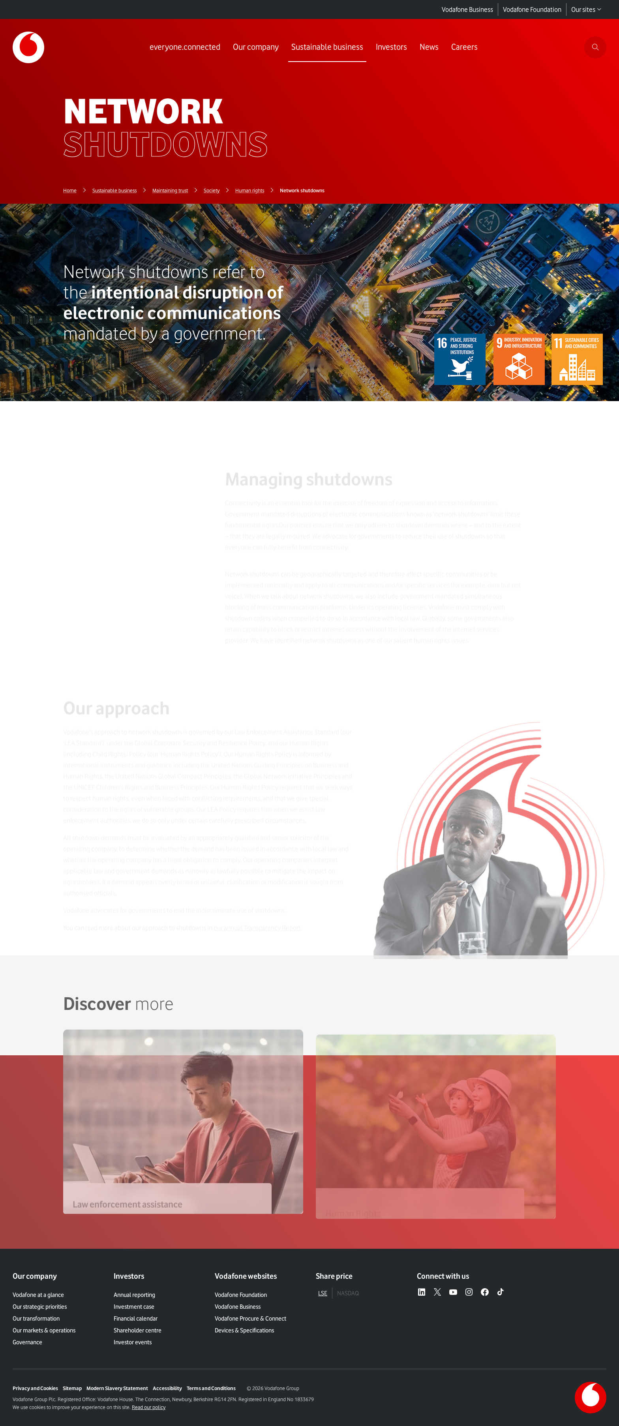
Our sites (586, 9)
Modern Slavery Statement (117, 1388)
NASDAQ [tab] (348, 1293)
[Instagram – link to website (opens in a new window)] (469, 1292)
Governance (27, 1342)
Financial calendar (136, 1318)
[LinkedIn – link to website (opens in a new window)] (421, 1292)
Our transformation (36, 1318)
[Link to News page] (429, 47)
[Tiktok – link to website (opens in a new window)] (500, 1292)
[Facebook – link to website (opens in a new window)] (485, 1292)
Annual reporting (134, 1294)
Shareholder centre (137, 1330)
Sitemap (72, 1388)
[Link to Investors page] (391, 47)
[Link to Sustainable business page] (327, 47)
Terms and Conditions (211, 1388)
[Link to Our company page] (256, 47)
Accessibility (167, 1388)
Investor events (133, 1342)
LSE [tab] (322, 1293)
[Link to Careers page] (464, 47)
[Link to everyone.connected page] (184, 47)
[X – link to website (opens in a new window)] (437, 1292)
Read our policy (148, 1407)
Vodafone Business (467, 9)
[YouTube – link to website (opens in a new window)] (453, 1292)
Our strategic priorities (40, 1306)
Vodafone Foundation (532, 9)
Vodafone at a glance (38, 1294)
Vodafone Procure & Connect (250, 1318)
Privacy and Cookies (35, 1388)
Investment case (134, 1306)
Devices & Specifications (244, 1330)
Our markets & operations (44, 1330)
